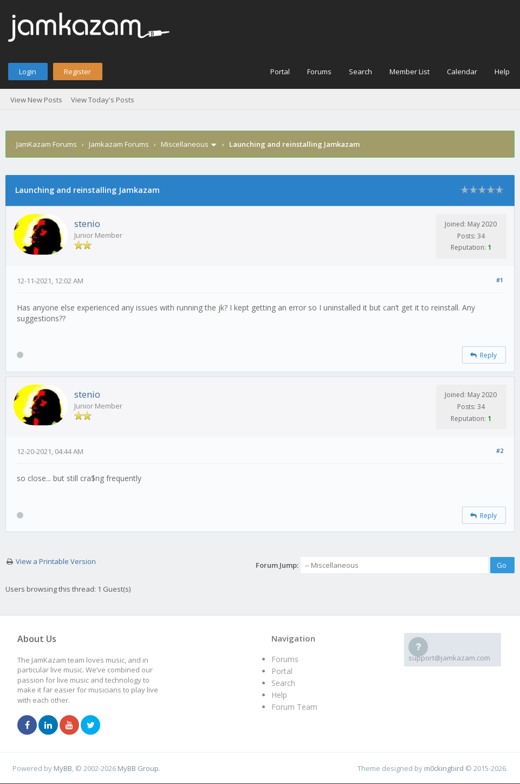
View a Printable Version (56, 561)
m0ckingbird (444, 768)
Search (360, 71)
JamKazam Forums (46, 144)
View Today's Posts (102, 100)
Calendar (462, 71)
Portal (280, 71)
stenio (87, 223)
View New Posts (36, 100)
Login (27, 71)
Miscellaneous (185, 144)
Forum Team (294, 707)
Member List (409, 71)
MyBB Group (138, 768)
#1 (499, 280)
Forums (319, 71)
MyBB (63, 768)
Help (502, 71)
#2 (499, 450)
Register (77, 71)
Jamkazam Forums (119, 144)
